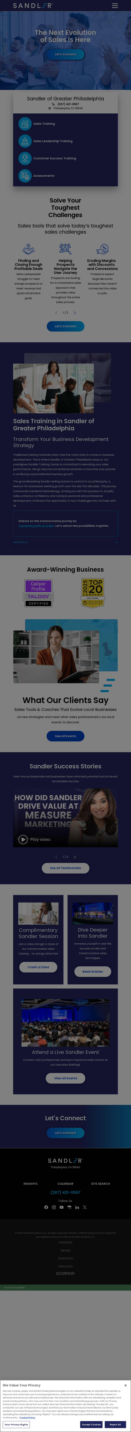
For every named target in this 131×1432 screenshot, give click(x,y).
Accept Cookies (91, 1424)
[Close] (125, 1385)
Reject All (115, 1424)
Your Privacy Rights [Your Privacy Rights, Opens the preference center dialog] (16, 1424)
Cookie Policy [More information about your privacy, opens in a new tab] (27, 1417)
